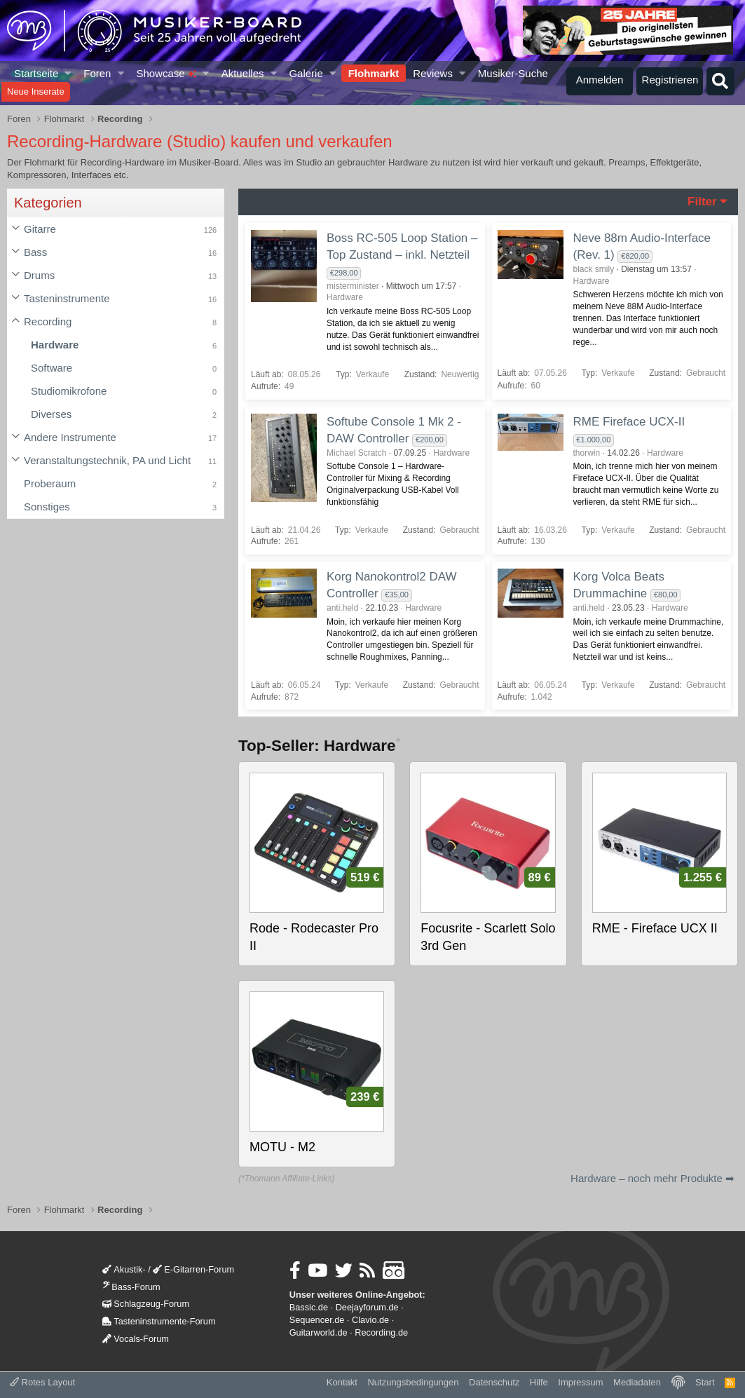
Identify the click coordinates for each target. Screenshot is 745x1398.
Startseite (36, 73)
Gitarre (40, 229)
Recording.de (381, 1332)
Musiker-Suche (513, 73)
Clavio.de (370, 1320)
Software (51, 368)
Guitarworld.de (318, 1332)
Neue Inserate (35, 91)
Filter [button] (702, 201)
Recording (47, 321)
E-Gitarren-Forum (193, 1269)
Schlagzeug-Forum (145, 1303)
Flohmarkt (373, 73)
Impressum (580, 1382)
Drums (39, 275)
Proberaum (50, 483)
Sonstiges (47, 507)
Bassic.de (308, 1307)
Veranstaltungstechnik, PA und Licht (107, 460)
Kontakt (342, 1382)
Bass (35, 252)
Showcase (166, 73)
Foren (97, 73)
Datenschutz (494, 1382)
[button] (68, 73)
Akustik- (123, 1269)
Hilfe (539, 1382)
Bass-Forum (131, 1287)
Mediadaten (637, 1382)
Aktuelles (242, 73)
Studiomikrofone (69, 391)
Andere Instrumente (70, 437)
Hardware (54, 345)
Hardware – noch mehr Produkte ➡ (652, 1178)
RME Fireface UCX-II (629, 421)
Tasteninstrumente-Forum (158, 1321)
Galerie (305, 73)
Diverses (51, 414)
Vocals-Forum (135, 1338)
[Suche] (720, 81)
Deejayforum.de (367, 1307)
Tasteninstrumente (67, 298)
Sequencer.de (317, 1320)
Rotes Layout (42, 1382)
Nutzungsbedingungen (412, 1382)
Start (704, 1382)
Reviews (433, 73)
